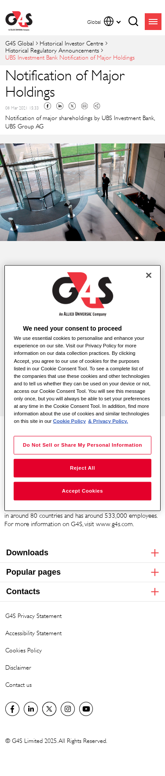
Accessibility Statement (33, 633)
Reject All (82, 468)
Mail (84, 105)
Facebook (47, 105)
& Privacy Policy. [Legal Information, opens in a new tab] (108, 421)
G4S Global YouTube (86, 709)
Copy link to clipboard (96, 105)
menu (153, 21)
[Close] (148, 275)
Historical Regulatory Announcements (52, 50)
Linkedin (59, 105)
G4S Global (19, 43)
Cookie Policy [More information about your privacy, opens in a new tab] (69, 421)
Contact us (18, 684)
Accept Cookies (82, 490)
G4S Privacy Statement (33, 615)
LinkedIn (31, 709)
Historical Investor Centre (71, 43)
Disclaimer (18, 667)
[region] (82, 388)
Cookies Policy (23, 650)
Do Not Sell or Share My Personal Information (82, 445)
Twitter (72, 105)
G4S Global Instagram (68, 709)
